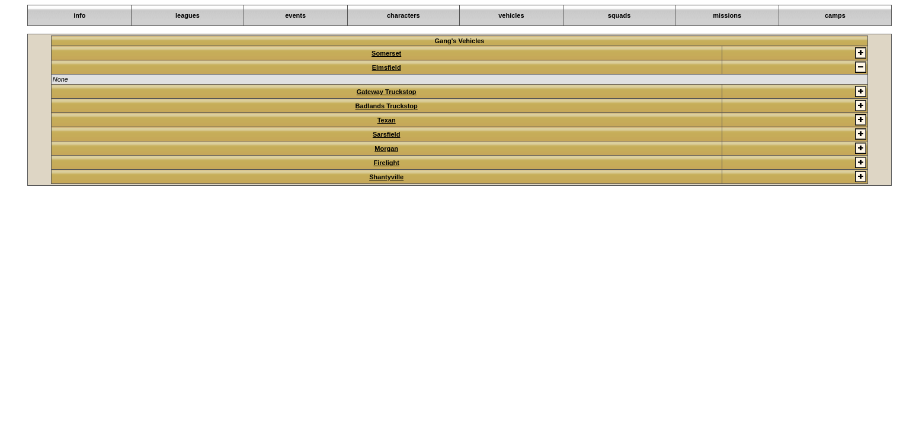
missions (727, 15)
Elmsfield (386, 67)
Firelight (386, 162)
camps (835, 15)
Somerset (386, 53)
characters (403, 15)
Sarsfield (386, 134)
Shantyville (386, 176)
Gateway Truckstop (387, 91)
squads (619, 15)
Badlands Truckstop (387, 105)
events (295, 15)
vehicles (511, 15)
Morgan (386, 148)
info (79, 15)
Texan (386, 120)
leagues (187, 15)
